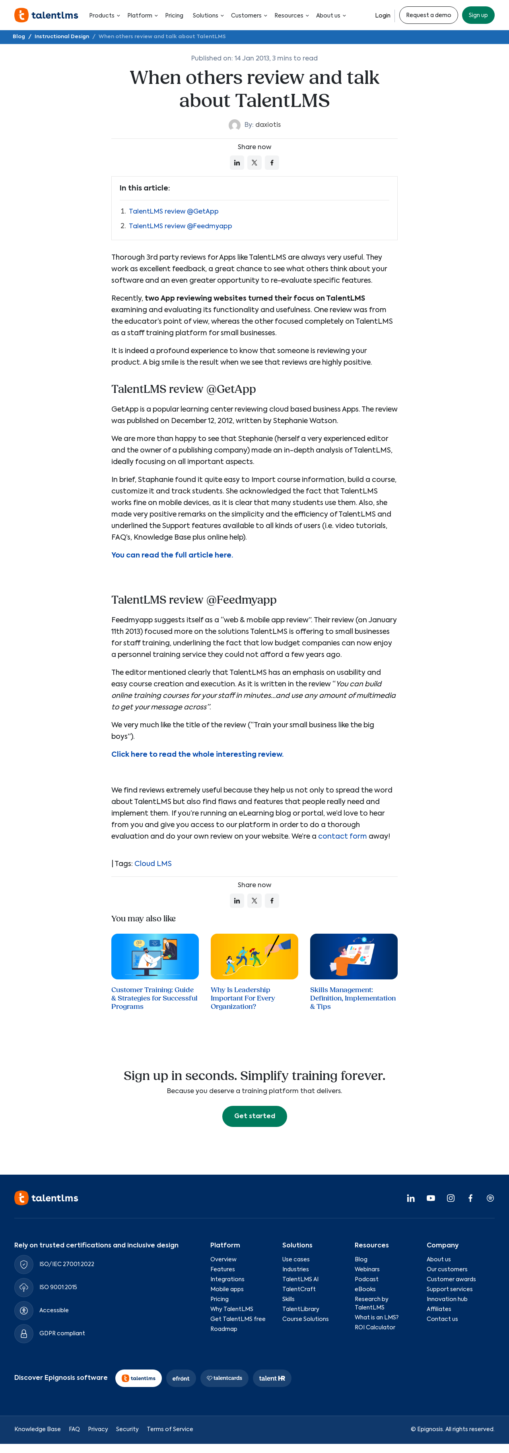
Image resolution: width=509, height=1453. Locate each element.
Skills (288, 1299)
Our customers (447, 1269)
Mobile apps (227, 1289)
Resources (290, 16)
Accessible (54, 1310)
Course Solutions (305, 1319)
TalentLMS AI (300, 1279)
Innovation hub (447, 1299)
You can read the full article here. (172, 555)
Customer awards (451, 1279)
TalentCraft (299, 1289)
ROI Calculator (375, 1328)
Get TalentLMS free (238, 1319)
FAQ (74, 1429)
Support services (450, 1289)
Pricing (174, 16)
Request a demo (428, 15)
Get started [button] (254, 1116)
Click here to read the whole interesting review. (197, 754)
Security (127, 1429)
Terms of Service (170, 1429)
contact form (342, 836)
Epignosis (430, 1429)
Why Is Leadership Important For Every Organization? (243, 998)
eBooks (365, 1289)
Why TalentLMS (231, 1309)
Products (103, 16)
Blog (361, 1260)
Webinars (367, 1269)
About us (330, 16)
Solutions (207, 16)
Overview (223, 1260)
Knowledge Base (37, 1429)
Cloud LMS (153, 864)
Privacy (98, 1429)
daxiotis (268, 125)
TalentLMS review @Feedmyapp (180, 226)
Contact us (442, 1319)
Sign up (478, 15)
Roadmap (223, 1329)
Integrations (227, 1279)
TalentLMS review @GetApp (174, 212)
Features (222, 1269)
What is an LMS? (376, 1318)
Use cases (296, 1260)
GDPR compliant (62, 1333)
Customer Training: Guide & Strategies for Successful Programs (154, 998)
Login (382, 16)
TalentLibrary (300, 1309)
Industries (295, 1269)
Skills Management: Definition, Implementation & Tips (353, 998)
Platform (141, 16)
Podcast (367, 1279)
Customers (248, 16)
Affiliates (439, 1309)
